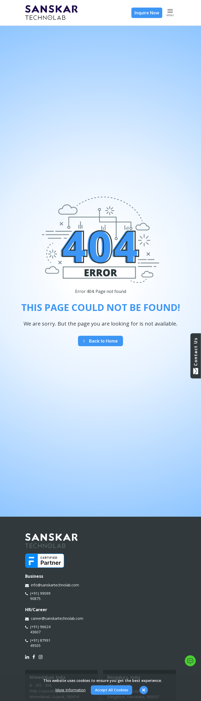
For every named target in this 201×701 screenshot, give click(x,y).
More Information (70, 689)
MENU (170, 12)
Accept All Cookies (111, 689)
